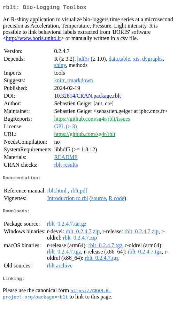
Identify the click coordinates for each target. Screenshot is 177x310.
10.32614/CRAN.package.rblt (87, 97)
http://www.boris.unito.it (33, 40)
